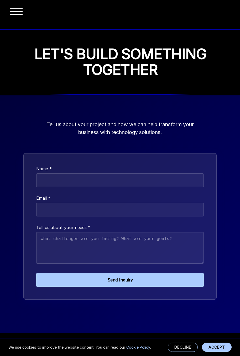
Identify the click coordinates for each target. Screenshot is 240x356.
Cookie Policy (138, 347)
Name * (44, 168)
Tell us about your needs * (63, 227)
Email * (43, 198)
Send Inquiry (120, 280)
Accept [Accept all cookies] (216, 347)
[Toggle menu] (16, 15)
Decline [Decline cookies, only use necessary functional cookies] (182, 347)
